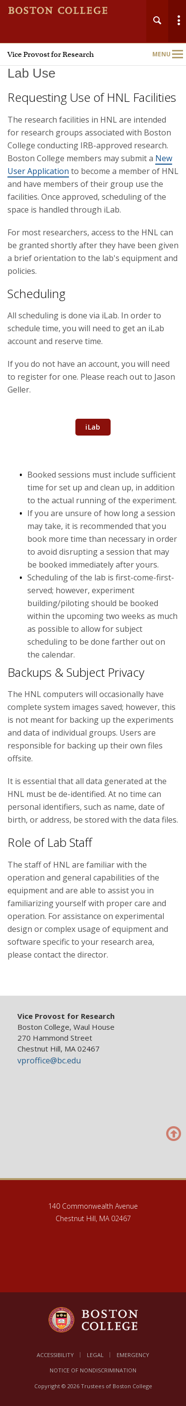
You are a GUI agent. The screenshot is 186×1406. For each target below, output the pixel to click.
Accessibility (55, 1355)
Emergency (133, 1355)
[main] (93, 526)
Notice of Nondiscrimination (93, 1370)
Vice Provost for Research (50, 54)
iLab (92, 427)
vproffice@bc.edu (49, 1060)
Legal (95, 1355)
